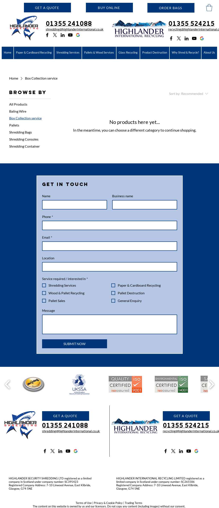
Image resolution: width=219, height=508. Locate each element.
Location (48, 258)
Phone (47, 217)
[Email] (108, 246)
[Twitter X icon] (52, 451)
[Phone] (108, 225)
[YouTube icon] (70, 35)
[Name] (73, 204)
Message (48, 310)
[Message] (110, 324)
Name (46, 196)
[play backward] (7, 384)
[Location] (108, 267)
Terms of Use (84, 503)
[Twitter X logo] (55, 35)
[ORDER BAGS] (170, 8)
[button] (47, 7)
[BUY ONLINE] (109, 7)
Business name (122, 196)
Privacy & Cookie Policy (108, 503)
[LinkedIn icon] (62, 35)
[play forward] (211, 384)
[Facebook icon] (47, 35)
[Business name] (143, 204)
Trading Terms (133, 503)
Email (47, 237)
